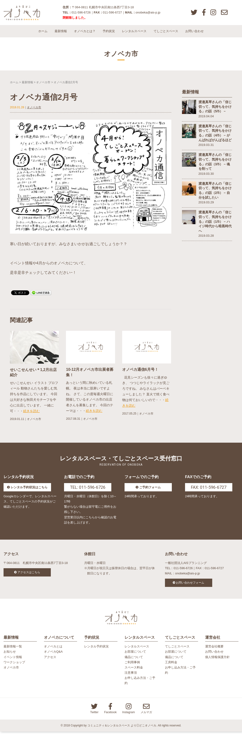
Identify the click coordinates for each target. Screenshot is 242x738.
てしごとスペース (166, 35)
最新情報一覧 (13, 653)
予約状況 (109, 35)
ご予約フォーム (150, 491)
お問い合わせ (194, 35)
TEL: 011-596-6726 (87, 491)
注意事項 (131, 679)
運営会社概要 (214, 653)
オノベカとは (53, 653)
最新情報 (61, 35)
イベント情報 (13, 663)
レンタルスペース (134, 35)
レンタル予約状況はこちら (29, 491)
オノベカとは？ (84, 35)
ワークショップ (14, 668)
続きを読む (31, 415)
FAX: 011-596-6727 (208, 491)
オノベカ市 (43, 86)
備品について (134, 663)
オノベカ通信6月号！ (140, 374)
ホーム (43, 35)
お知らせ (10, 658)
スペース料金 (134, 674)
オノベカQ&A (53, 658)
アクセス (50, 663)
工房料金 (171, 668)
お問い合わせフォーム (190, 587)
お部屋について (135, 658)
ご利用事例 (132, 668)
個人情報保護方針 (217, 663)
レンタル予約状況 (96, 653)
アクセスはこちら (28, 576)
